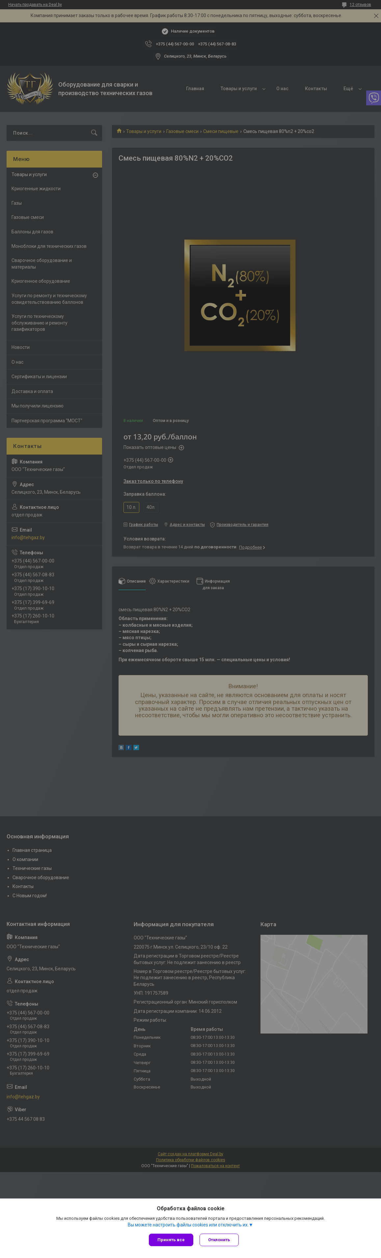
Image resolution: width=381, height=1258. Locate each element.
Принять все (171, 1239)
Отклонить (219, 1239)
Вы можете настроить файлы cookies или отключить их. (188, 1224)
